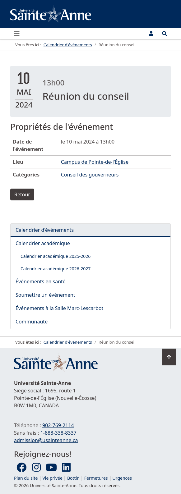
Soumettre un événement (45, 294)
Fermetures (96, 478)
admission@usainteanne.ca (46, 440)
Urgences (122, 478)
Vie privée (52, 478)
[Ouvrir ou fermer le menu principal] (18, 33)
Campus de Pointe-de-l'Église (94, 161)
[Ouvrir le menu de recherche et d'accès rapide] (164, 33)
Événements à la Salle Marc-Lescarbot (59, 308)
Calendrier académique (43, 243)
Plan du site (26, 478)
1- (58, 432)
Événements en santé (41, 281)
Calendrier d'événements (45, 229)
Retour (22, 194)
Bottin (73, 478)
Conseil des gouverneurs (90, 174)
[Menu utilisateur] (151, 33)
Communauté (32, 321)
